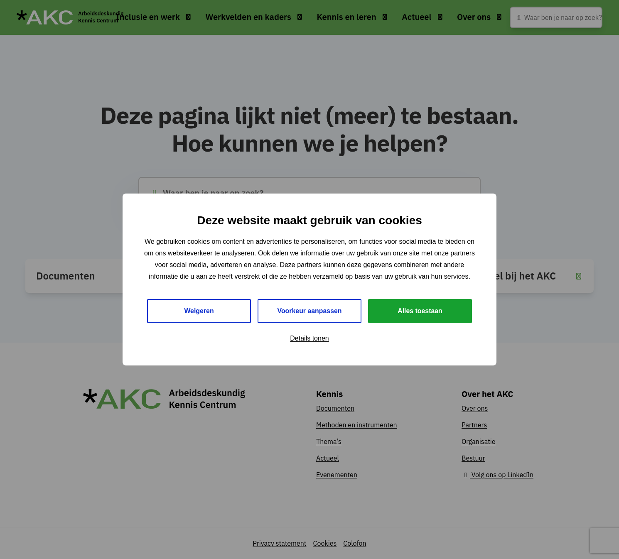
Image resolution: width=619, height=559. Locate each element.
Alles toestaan (420, 310)
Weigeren (199, 310)
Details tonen (309, 338)
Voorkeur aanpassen (309, 310)
